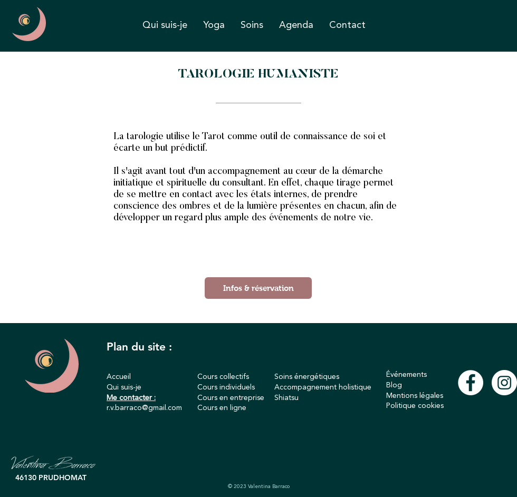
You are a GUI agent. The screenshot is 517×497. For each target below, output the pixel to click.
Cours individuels (226, 387)
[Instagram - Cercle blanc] (504, 382)
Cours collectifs (223, 377)
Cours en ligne (221, 408)
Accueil (119, 377)
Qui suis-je (124, 387)
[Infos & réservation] (258, 288)
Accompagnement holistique (322, 387)
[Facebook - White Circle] (470, 382)
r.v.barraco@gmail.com (144, 408)
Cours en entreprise (230, 398)
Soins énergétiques (306, 377)
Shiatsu (286, 398)
